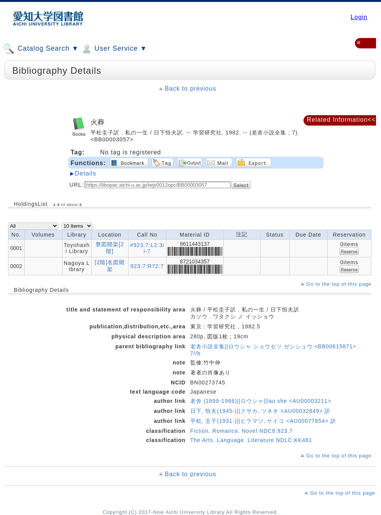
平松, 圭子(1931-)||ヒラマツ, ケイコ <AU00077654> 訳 (263, 421)
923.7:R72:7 (147, 266)
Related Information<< (341, 119)
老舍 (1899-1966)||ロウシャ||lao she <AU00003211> (261, 401)
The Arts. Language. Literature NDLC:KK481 (251, 440)
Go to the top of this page (338, 284)
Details (85, 173)
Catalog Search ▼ (41, 49)
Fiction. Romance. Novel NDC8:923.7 (241, 431)
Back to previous (190, 88)
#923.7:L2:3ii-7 (147, 248)
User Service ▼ (114, 49)
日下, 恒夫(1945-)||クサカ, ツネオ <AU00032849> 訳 (260, 411)
